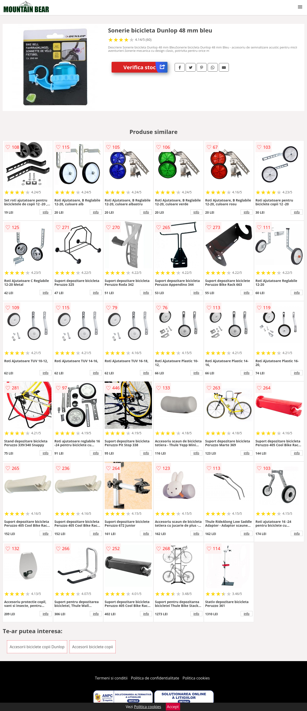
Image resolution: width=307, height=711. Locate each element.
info (45, 212)
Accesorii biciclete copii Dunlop (37, 646)
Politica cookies (196, 678)
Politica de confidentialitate (155, 678)
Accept (173, 706)
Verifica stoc (145, 67)
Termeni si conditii (111, 678)
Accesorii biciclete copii (92, 646)
